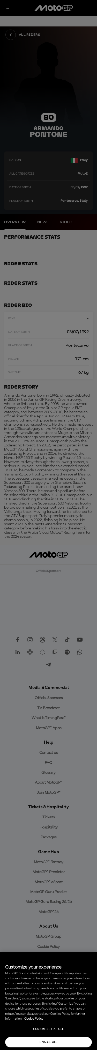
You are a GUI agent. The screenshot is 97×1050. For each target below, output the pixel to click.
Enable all (48, 1042)
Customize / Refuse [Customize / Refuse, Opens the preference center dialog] (48, 1029)
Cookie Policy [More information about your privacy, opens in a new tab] (33, 1018)
